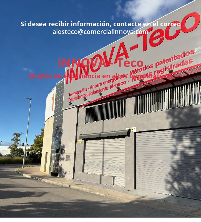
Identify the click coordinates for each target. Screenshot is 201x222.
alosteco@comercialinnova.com (100, 31)
